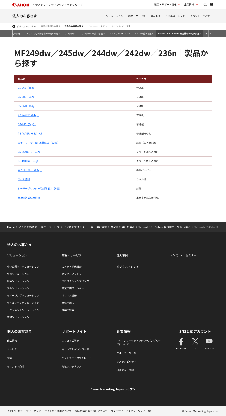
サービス (12, 349)
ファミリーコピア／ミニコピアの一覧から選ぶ (131, 33)
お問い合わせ (15, 411)
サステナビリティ (126, 361)
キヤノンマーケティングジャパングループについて (139, 342)
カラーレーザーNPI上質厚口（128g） (39, 142)
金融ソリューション (18, 274)
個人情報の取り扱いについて (91, 411)
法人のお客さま (24, 15)
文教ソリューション (18, 288)
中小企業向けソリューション (23, 266)
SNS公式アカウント (195, 331)
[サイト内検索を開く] (205, 4)
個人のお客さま (19, 331)
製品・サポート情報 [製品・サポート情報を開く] (165, 4)
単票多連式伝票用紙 (29, 197)
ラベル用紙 (24, 179)
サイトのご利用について (58, 411)
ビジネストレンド (175, 16)
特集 (9, 358)
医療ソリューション (18, 281)
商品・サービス (136, 16)
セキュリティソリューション (23, 302)
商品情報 (12, 340)
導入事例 (155, 16)
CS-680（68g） (26, 97)
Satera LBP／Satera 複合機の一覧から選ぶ (179, 33)
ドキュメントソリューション (23, 310)
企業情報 (124, 331)
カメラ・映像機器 (72, 266)
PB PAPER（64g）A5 (30, 133)
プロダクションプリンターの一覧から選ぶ (85, 33)
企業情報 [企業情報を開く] (189, 4)
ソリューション (114, 16)
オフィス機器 (69, 295)
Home (11, 227)
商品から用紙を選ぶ (74, 26)
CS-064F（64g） (27, 106)
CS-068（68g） (26, 87)
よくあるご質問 (70, 340)
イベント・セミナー (201, 16)
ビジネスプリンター (26, 26)
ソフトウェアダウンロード (76, 358)
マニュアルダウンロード (75, 349)
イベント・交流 (15, 366)
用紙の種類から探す (50, 26)
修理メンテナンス (72, 366)
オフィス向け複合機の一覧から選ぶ (43, 33)
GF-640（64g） (27, 124)
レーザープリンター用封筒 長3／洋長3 (39, 188)
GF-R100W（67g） (29, 161)
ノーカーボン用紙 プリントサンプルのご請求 (109, 26)
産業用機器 (68, 310)
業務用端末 (68, 302)
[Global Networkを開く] (211, 4)
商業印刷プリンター (73, 288)
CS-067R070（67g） (29, 152)
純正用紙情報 (99, 227)
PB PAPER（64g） (28, 115)
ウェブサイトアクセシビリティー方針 (132, 411)
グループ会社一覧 (126, 353)
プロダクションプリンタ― (76, 281)
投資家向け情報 (125, 370)
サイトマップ (33, 411)
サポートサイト (74, 331)
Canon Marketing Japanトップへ (113, 389)
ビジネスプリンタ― (73, 274)
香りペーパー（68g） (30, 170)
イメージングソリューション (23, 295)
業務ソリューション (18, 317)
